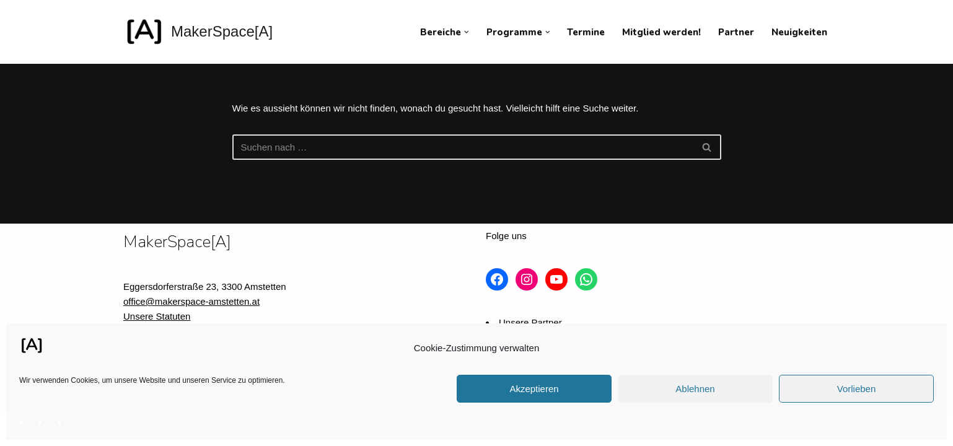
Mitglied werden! (661, 32)
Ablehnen (694, 388)
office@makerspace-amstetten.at (191, 301)
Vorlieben (856, 388)
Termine (586, 32)
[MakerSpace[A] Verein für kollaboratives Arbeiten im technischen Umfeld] (198, 32)
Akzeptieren (533, 388)
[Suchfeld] (462, 147)
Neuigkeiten (799, 32)
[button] (466, 32)
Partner (736, 32)
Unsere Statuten (156, 316)
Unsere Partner (530, 322)
